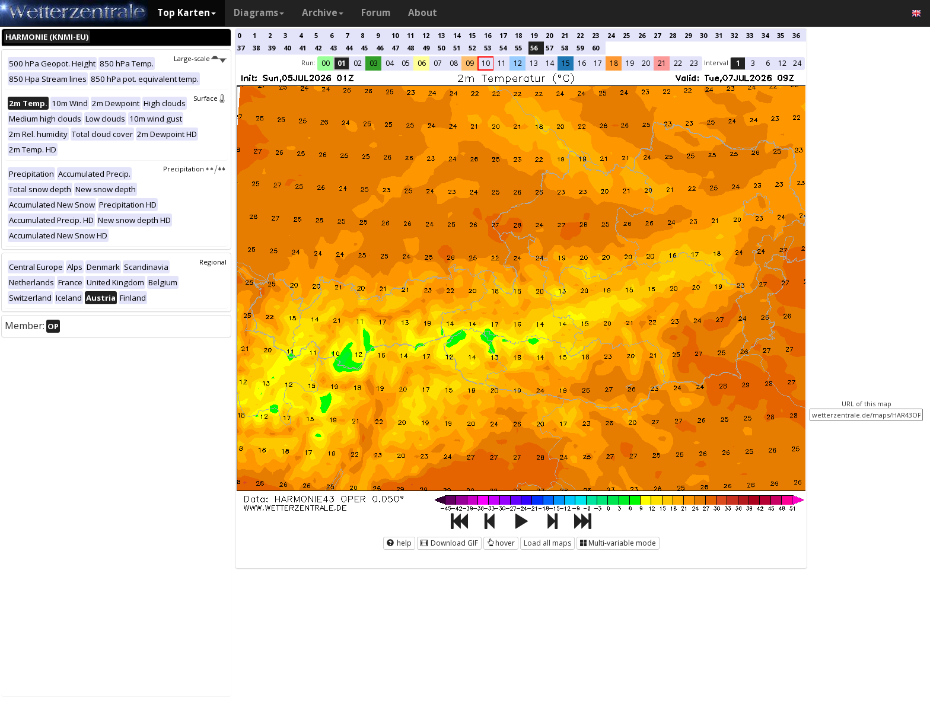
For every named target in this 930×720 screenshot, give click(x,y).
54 (503, 47)
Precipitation (195, 168)
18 (518, 35)
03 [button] (374, 63)
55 (518, 47)
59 (580, 47)
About (422, 13)
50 (441, 47)
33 (749, 35)
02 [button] (357, 63)
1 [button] (738, 63)
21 (564, 35)
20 (549, 35)
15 (472, 35)
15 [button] (566, 63)
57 (549, 47)
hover (501, 543)
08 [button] (454, 63)
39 (271, 47)
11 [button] (502, 63)
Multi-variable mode (618, 543)
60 (595, 47)
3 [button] (753, 63)
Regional (213, 261)
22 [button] (678, 63)
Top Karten (186, 13)
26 (641, 35)
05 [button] (406, 63)
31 (718, 35)
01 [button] (341, 63)
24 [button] (797, 63)
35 (780, 35)
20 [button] (646, 63)
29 (688, 35)
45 (364, 47)
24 (610, 35)
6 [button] (768, 63)
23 (595, 35)
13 (441, 35)
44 (348, 47)
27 (657, 35)
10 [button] (486, 63)
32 (734, 35)
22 (580, 35)
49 (425, 47)
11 (410, 35)
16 (487, 35)
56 (533, 47)
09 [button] (470, 63)
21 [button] (662, 63)
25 (626, 35)
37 (240, 47)
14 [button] (550, 63)
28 (672, 35)
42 (317, 47)
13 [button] (534, 63)
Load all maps (547, 543)
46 (379, 47)
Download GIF (449, 543)
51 (456, 47)
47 (395, 47)
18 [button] (614, 63)
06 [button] (422, 63)
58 (564, 47)
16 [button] (582, 63)
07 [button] (438, 63)
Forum (375, 13)
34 (765, 35)
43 (333, 47)
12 (425, 35)
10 (395, 35)
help (399, 543)
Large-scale (200, 58)
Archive (322, 13)
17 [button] (598, 63)
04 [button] (390, 63)
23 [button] (694, 63)
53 (487, 47)
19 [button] (630, 63)
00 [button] (325, 63)
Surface (210, 98)
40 (287, 47)
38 (256, 47)
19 (533, 35)
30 (703, 35)
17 (503, 35)
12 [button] (518, 63)
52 (472, 47)
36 (796, 35)
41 (302, 47)
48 (410, 47)
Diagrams (259, 13)
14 (456, 35)
